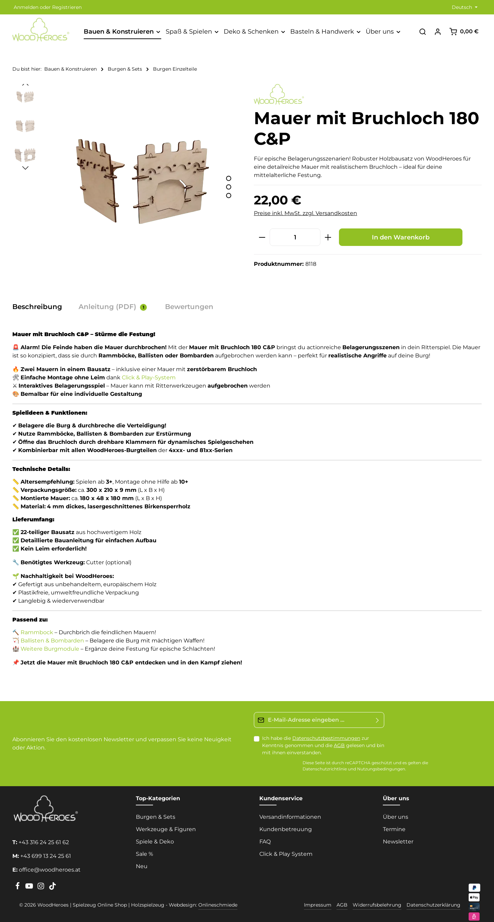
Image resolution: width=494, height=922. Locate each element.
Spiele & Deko (155, 841)
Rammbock (37, 632)
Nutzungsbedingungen (381, 769)
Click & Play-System (149, 377)
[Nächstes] (25, 168)
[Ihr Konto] (438, 31)
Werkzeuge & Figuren (166, 829)
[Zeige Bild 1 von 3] (228, 178)
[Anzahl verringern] (262, 237)
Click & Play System (286, 854)
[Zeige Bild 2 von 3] (228, 187)
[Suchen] (423, 31)
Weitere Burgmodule (50, 649)
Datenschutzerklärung (433, 905)
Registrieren (67, 7)
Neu (142, 866)
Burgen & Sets (155, 817)
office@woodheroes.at (50, 869)
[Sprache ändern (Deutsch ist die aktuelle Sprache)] (464, 7)
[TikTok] (52, 888)
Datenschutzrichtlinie (325, 769)
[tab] (40, 306)
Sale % (144, 854)
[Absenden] (377, 720)
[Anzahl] (295, 237)
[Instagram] (41, 888)
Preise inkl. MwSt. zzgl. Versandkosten (305, 213)
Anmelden (26, 7)
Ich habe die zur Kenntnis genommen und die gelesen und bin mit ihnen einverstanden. (323, 745)
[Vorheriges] (25, 84)
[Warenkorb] (464, 31)
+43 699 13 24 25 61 (45, 856)
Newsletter (398, 841)
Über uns (395, 817)
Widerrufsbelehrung (377, 905)
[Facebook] (18, 888)
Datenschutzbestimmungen (326, 738)
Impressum (317, 905)
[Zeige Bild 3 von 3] (228, 195)
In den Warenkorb (401, 237)
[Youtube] (29, 888)
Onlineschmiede (217, 905)
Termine (394, 829)
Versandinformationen (290, 817)
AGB (339, 745)
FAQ (265, 841)
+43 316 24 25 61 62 (44, 842)
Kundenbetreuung (285, 829)
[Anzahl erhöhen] (328, 237)
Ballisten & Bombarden (52, 640)
